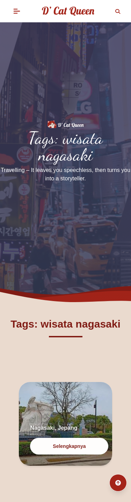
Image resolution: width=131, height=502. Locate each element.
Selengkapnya (69, 446)
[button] (16, 11)
